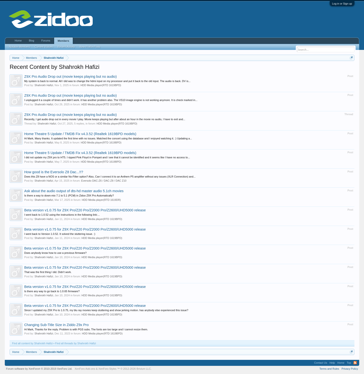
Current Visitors (44, 46)
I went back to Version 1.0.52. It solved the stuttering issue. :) (59, 233)
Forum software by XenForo (39, 368)
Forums (45, 40)
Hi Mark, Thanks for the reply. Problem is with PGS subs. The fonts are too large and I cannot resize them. (86, 329)
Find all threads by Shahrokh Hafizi (75, 343)
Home (18, 40)
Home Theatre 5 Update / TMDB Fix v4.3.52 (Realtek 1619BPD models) (80, 134)
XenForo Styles (107, 368)
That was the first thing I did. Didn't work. (48, 272)
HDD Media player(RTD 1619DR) (101, 199)
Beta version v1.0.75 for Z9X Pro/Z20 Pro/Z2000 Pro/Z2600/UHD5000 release (85, 210)
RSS (355, 362)
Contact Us (320, 362)
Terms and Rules (329, 368)
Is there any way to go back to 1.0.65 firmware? (52, 291)
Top (349, 362)
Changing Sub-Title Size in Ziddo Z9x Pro (56, 325)
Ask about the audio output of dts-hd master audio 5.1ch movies (74, 191)
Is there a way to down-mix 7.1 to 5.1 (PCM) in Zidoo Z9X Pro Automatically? (69, 195)
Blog (31, 40)
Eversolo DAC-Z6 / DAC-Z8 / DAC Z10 (103, 180)
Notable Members (19, 46)
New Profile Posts (90, 46)
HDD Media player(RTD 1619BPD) (100, 85)
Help (332, 362)
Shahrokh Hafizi (43, 85)
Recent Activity (66, 46)
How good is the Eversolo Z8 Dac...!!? (53, 172)
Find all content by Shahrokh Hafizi (32, 343)
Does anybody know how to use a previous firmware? (55, 252)
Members (63, 40)
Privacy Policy (349, 368)
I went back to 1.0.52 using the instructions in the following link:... (62, 214)
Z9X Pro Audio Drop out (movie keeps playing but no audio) (70, 76)
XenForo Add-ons (85, 368)
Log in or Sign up (342, 3)
